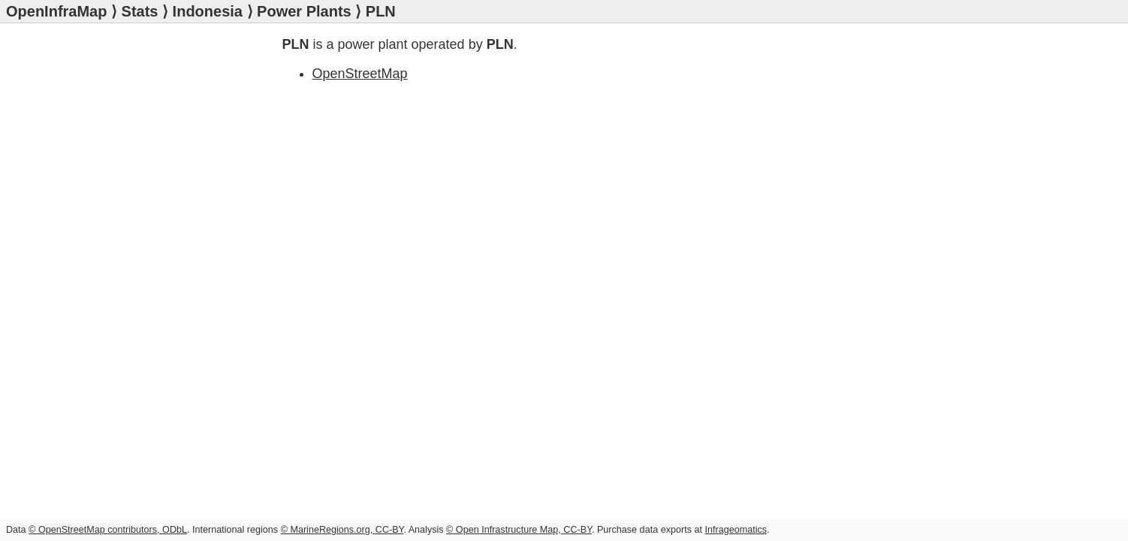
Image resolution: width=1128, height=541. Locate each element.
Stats (140, 11)
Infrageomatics (735, 529)
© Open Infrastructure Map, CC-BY (519, 529)
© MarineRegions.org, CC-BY (342, 529)
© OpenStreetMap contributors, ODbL (108, 529)
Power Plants (304, 11)
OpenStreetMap (360, 73)
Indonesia (208, 11)
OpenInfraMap (56, 11)
